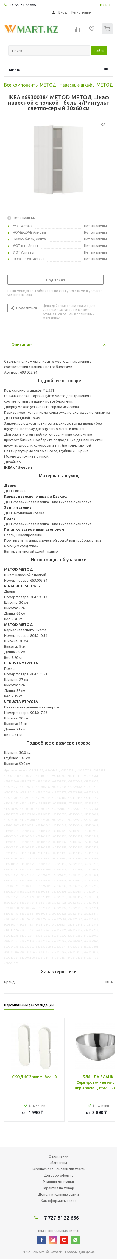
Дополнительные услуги (58, 1194)
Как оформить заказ (58, 1201)
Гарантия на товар (58, 1188)
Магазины (58, 1162)
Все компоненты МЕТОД (30, 84)
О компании (58, 1156)
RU (107, 5)
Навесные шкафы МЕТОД (86, 84)
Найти (99, 51)
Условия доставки (58, 1181)
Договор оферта (58, 1175)
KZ (102, 5)
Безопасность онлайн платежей (58, 1169)
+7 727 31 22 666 (22, 5)
